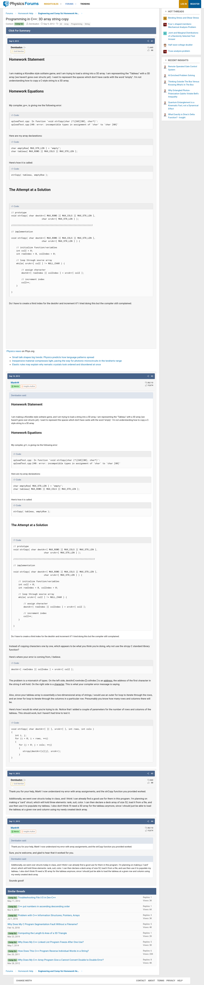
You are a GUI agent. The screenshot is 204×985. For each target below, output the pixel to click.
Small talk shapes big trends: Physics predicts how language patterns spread (67, 361)
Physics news (27, 355)
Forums (83, 4)
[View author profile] (41, 391)
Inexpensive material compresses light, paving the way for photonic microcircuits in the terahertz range (80, 365)
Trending (98, 4)
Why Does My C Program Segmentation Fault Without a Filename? (56, 942)
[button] (74, 4)
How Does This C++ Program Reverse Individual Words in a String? (66, 969)
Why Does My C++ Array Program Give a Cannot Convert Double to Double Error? (74, 978)
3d (74, 25)
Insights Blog (65, 4)
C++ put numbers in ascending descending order (57, 925)
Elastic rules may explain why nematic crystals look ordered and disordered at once (70, 369)
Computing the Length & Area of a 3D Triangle (55, 951)
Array (80, 25)
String (100, 25)
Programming (90, 25)
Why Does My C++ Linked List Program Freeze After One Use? (64, 960)
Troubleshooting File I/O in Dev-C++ (50, 916)
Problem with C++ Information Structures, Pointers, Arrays (62, 934)
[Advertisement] (81, 330)
